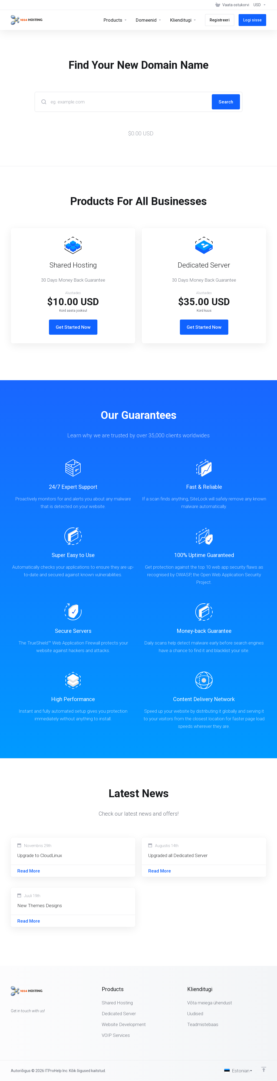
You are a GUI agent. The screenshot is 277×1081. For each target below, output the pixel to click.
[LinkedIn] (28, 1020)
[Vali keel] (238, 1071)
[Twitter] (19, 1020)
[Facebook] (10, 1020)
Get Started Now (73, 327)
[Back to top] (264, 1069)
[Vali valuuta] (258, 5)
